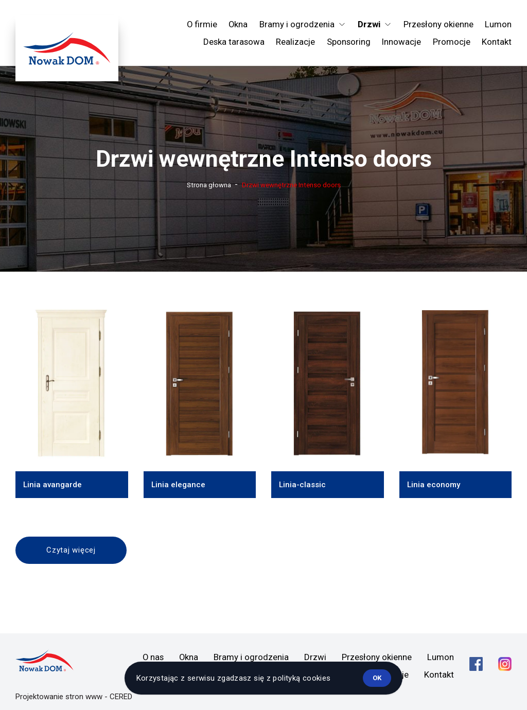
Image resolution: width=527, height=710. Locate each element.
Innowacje (401, 42)
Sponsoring (349, 42)
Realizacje (295, 42)
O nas (153, 657)
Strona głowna (209, 185)
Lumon (498, 24)
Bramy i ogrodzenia (251, 657)
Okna (238, 24)
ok (377, 678)
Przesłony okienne (438, 24)
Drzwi (315, 657)
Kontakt (497, 42)
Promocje (451, 42)
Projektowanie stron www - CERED (73, 696)
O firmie (202, 24)
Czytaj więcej (71, 550)
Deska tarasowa (234, 42)
